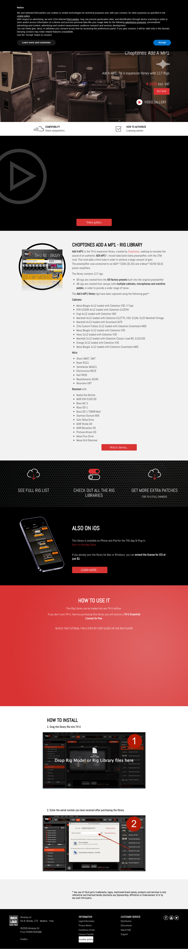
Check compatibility (55, 128)
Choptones (133, 251)
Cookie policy (86, 939)
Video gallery (155, 102)
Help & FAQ (126, 929)
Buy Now (161, 91)
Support (124, 934)
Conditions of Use (87, 929)
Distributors (126, 921)
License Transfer (86, 934)
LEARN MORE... (89, 570)
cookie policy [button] (23, 16)
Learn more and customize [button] (36, 42)
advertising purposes (135, 22)
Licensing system (136, 128)
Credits (23, 939)
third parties (73, 19)
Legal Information (86, 921)
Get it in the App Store (84, 544)
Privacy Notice (85, 925)
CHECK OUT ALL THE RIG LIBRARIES (94, 493)
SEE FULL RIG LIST (33, 490)
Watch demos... (119, 447)
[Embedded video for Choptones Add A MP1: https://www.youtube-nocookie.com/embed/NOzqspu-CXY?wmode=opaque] (94, 176)
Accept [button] (162, 42)
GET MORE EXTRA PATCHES (154, 490)
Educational (126, 925)
